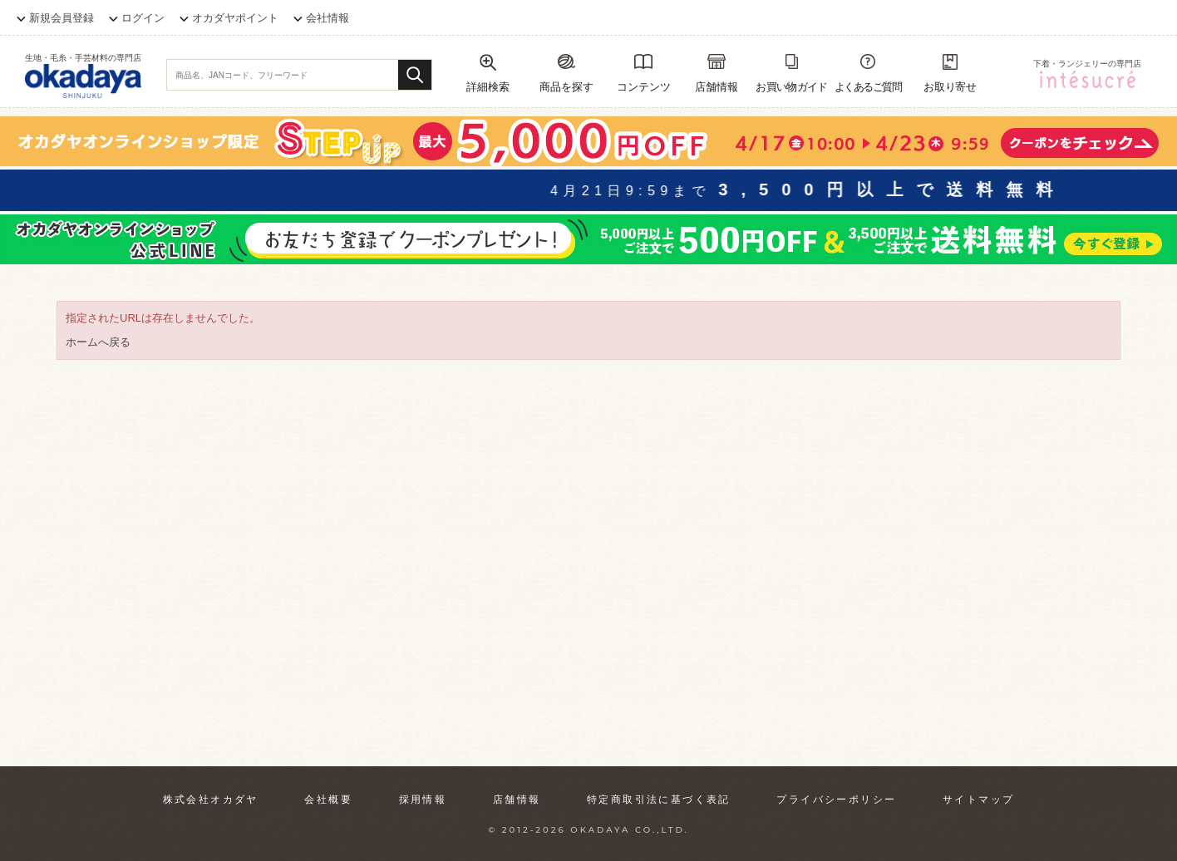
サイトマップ (978, 799)
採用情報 (423, 799)
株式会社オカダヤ (211, 799)
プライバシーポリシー (836, 799)
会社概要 (328, 799)
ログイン (143, 18)
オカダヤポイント (235, 18)
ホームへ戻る (98, 342)
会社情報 (327, 18)
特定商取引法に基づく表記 (659, 799)
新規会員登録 (61, 18)
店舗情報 (517, 799)
